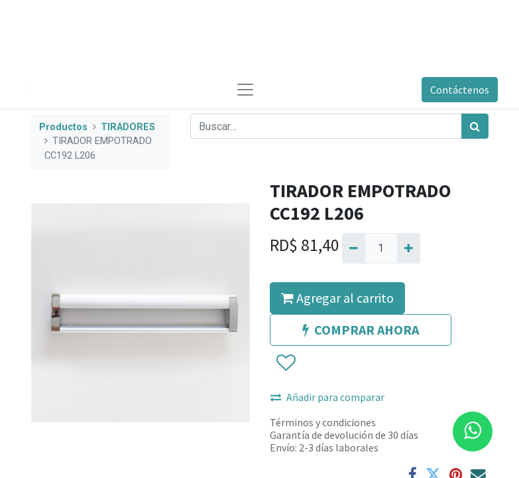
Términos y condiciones (323, 422)
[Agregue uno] (408, 248)
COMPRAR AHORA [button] (360, 329)
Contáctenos (459, 89)
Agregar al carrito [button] (337, 297)
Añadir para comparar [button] (327, 397)
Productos (63, 127)
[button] (285, 363)
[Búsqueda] (475, 126)
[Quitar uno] (353, 248)
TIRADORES (128, 127)
